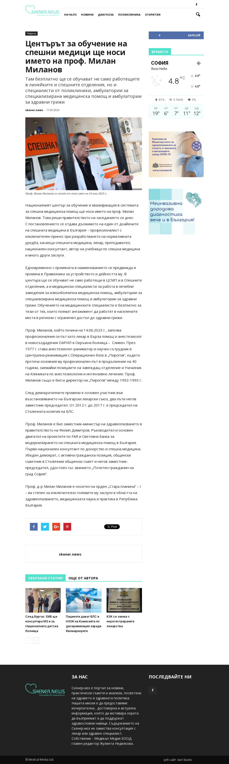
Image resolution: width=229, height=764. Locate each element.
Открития (153, 14)
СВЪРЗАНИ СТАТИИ (45, 578)
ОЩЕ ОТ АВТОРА (83, 578)
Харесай (194, 35)
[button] (198, 14)
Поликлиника (129, 14)
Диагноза (106, 14)
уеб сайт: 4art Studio (178, 760)
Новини (87, 14)
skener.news (34, 110)
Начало (70, 14)
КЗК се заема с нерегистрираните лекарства (121, 621)
